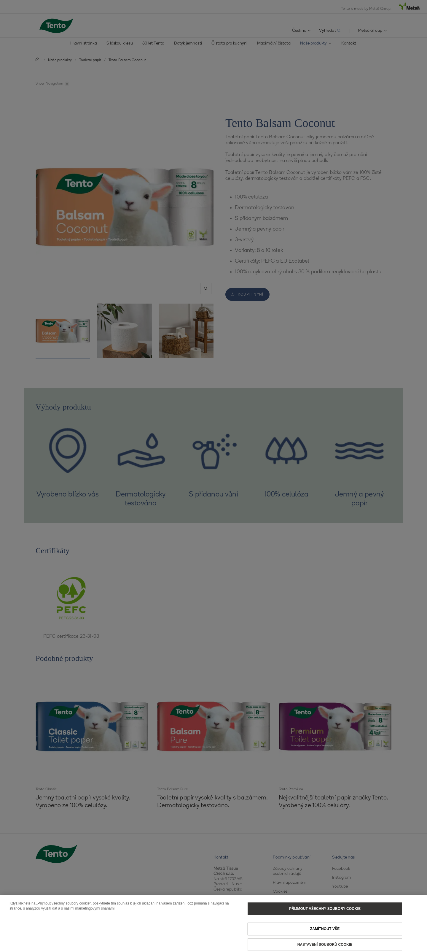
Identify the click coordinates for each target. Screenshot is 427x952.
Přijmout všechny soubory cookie (325, 914)
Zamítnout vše (325, 934)
